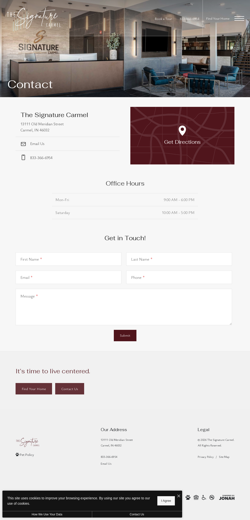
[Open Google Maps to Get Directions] (182, 135)
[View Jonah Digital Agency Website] (226, 497)
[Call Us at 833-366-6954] (189, 19)
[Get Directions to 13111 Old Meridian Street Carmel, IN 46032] (68, 122)
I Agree (157, 501)
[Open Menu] (239, 18)
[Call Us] (117, 457)
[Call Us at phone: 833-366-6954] (68, 157)
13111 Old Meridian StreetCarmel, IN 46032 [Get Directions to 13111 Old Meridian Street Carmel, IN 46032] (117, 442)
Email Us (32, 143)
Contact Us (130, 514)
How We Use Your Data (44, 514)
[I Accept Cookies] (169, 496)
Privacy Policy (206, 457)
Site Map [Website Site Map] (224, 457)
